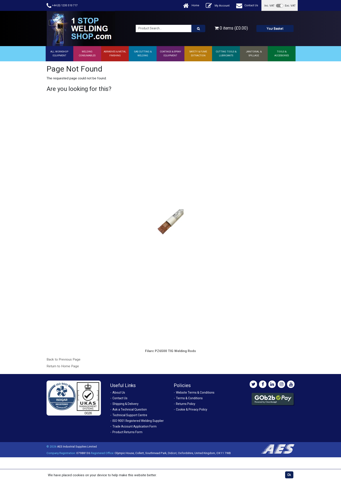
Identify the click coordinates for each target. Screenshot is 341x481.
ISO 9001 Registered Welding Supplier (138, 421)
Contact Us (247, 5)
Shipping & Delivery (125, 404)
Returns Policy (185, 404)
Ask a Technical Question (129, 409)
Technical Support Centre (129, 415)
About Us (118, 392)
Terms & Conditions (189, 398)
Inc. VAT (269, 5)
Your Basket (275, 28)
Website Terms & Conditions (195, 392)
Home (191, 5)
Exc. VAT (290, 5)
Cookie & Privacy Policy (191, 409)
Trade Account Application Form (134, 426)
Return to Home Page (63, 366)
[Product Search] (198, 28)
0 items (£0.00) (231, 28)
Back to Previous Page (63, 359)
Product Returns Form (127, 432)
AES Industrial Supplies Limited (77, 446)
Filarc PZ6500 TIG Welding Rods (170, 351)
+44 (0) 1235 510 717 (62, 5)
